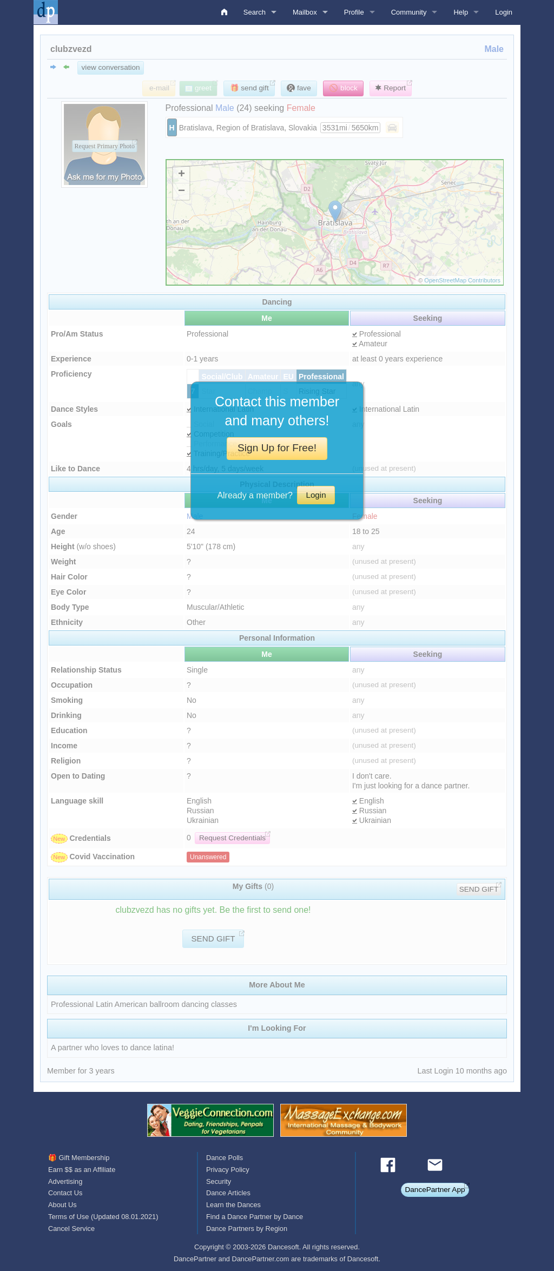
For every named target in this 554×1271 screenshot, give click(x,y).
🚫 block (343, 88)
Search (254, 12)
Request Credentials (232, 838)
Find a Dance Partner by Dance (254, 1217)
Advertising (65, 1181)
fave (299, 88)
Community (409, 12)
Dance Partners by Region (246, 1228)
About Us (62, 1205)
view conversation (111, 67)
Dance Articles (228, 1193)
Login (503, 12)
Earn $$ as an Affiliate (81, 1169)
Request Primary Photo (105, 146)
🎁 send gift (249, 88)
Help (460, 12)
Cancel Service (71, 1228)
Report (390, 88)
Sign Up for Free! (277, 447)
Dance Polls (224, 1158)
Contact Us (65, 1193)
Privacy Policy (227, 1169)
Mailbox (305, 12)
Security (218, 1181)
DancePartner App (435, 1190)
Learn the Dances (233, 1205)
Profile (354, 12)
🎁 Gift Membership (78, 1158)
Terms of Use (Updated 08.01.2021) (103, 1217)
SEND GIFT (479, 889)
